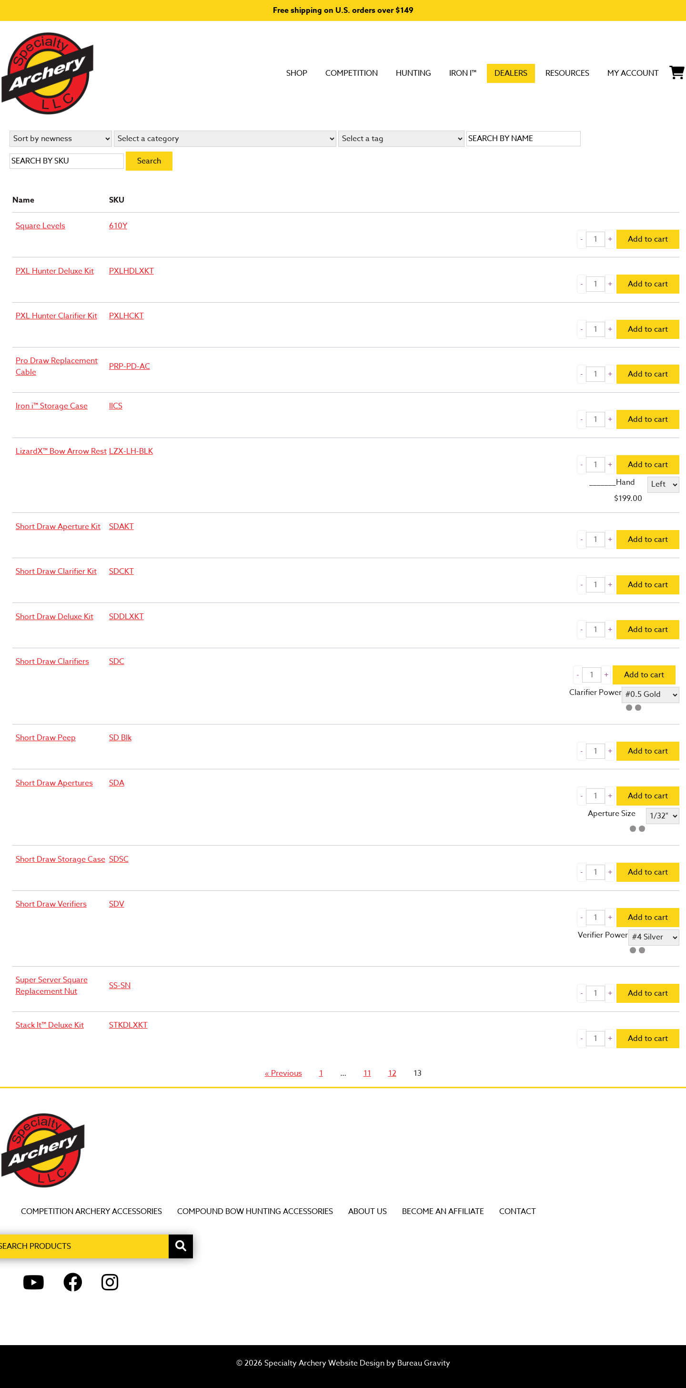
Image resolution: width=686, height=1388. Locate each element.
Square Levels (40, 226)
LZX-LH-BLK (131, 451)
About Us (367, 1211)
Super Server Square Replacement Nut (52, 985)
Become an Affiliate (443, 1211)
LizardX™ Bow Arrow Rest (61, 451)
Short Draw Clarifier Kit (56, 571)
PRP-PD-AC (129, 366)
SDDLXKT (126, 617)
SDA (116, 783)
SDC (116, 661)
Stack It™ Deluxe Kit (50, 1025)
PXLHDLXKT (131, 271)
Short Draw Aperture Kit (58, 526)
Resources (535, 73)
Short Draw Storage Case (60, 859)
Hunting (350, 73)
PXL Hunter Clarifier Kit (56, 316)
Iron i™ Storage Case (52, 406)
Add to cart (648, 239)
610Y (118, 226)
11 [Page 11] (369, 1073)
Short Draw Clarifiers (52, 661)
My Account (615, 73)
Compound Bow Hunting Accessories (255, 1211)
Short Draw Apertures (54, 783)
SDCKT (121, 571)
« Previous (283, 1073)
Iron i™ (408, 73)
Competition (275, 73)
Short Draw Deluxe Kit (54, 617)
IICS (115, 406)
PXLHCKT (126, 316)
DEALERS (466, 73)
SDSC (119, 859)
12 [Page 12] (394, 1073)
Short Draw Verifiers (51, 904)
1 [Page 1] (323, 1073)
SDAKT (121, 526)
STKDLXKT (128, 1025)
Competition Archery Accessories (91, 1211)
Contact (517, 1211)
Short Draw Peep (46, 738)
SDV (116, 904)
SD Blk (120, 738)
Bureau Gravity (423, 1363)
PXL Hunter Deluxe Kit (55, 271)
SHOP (208, 73)
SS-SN (120, 985)
